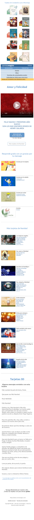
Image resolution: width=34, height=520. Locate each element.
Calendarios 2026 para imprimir (17, 77)
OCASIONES (9, 68)
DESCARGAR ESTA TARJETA (17, 135)
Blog (17, 73)
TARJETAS (25, 68)
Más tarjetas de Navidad (16, 144)
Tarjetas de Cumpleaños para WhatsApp (17, 2)
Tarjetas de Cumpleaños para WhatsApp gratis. (14, 79)
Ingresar (30, 65)
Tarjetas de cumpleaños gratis (17, 75)
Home (17, 70)
